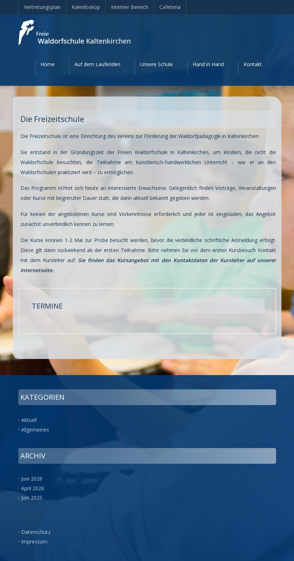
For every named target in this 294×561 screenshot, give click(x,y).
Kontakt (253, 64)
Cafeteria (169, 7)
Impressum (34, 541)
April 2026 (32, 487)
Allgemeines (35, 429)
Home (47, 64)
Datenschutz (35, 531)
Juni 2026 (31, 478)
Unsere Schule (156, 64)
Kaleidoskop (86, 7)
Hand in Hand (208, 64)
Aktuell (29, 420)
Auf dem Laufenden (97, 64)
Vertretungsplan (42, 7)
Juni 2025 (31, 497)
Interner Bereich (129, 7)
